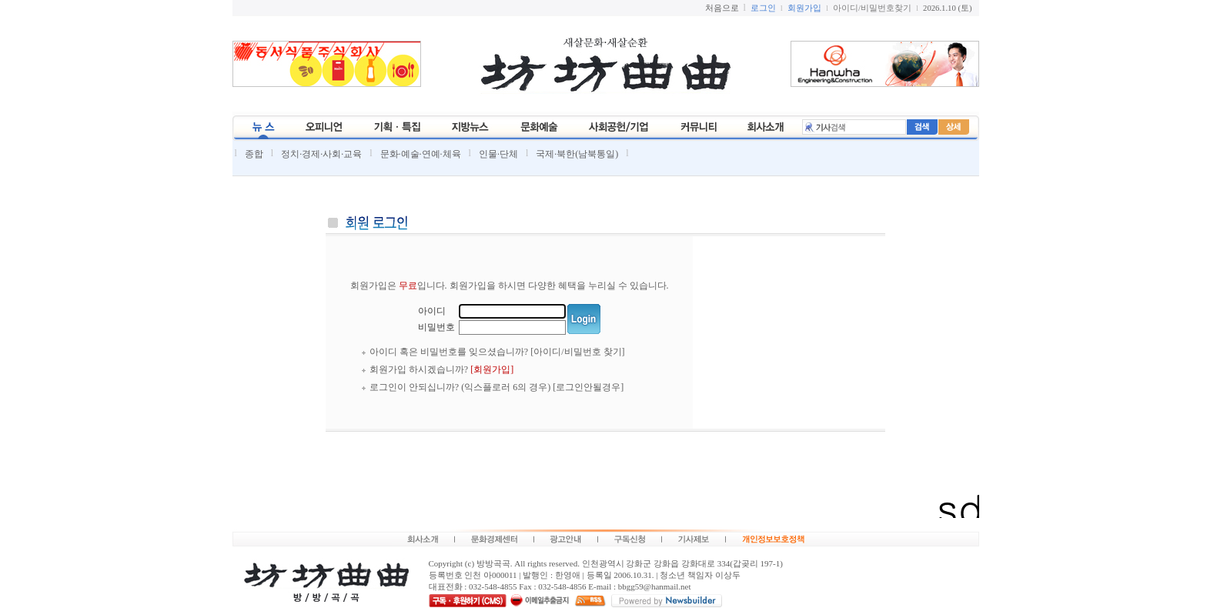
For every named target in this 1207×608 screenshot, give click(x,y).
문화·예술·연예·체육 (420, 154)
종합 (254, 154)
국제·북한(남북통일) (577, 154)
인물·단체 (498, 154)
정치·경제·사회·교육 (321, 154)
